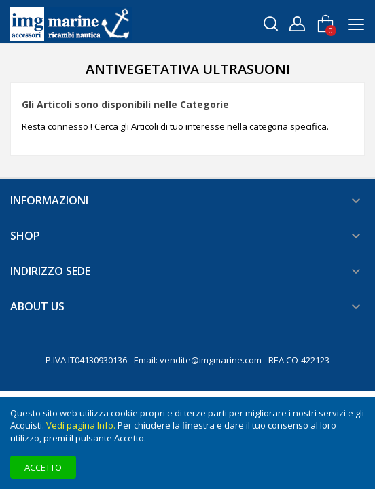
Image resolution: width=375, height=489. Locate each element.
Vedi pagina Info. (80, 425)
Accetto (43, 467)
